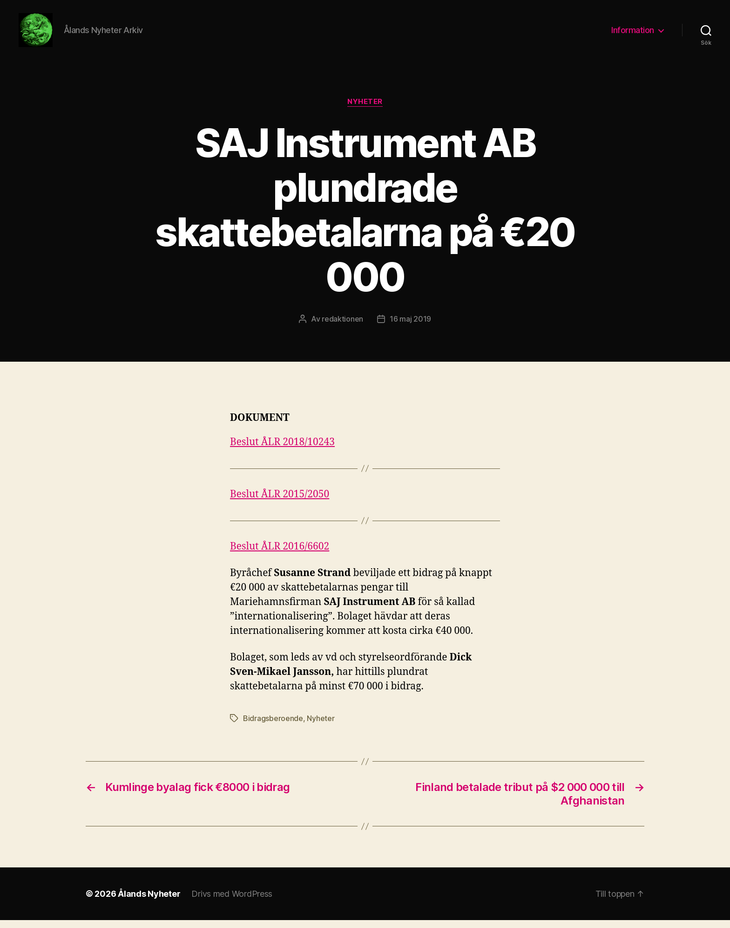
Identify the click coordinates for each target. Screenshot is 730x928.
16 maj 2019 (410, 326)
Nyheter (365, 109)
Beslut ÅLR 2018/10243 (282, 450)
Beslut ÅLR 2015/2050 (279, 502)
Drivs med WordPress (231, 902)
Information (632, 34)
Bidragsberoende (273, 726)
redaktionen (342, 326)
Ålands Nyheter (149, 902)
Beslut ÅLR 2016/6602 (279, 554)
